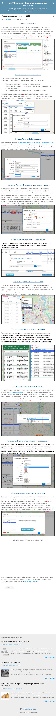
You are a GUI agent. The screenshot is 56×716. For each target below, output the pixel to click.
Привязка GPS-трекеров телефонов (15, 642)
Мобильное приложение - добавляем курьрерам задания (35, 142)
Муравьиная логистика (31, 581)
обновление (9, 588)
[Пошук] (53, 3)
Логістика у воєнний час (10, 663)
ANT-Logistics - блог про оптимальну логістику (28, 4)
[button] (53, 16)
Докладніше (50, 657)
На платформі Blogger (28, 709)
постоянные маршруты (16, 392)
